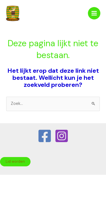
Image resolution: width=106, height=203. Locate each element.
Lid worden (15, 161)
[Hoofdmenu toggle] (94, 13)
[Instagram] (62, 136)
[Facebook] (45, 136)
